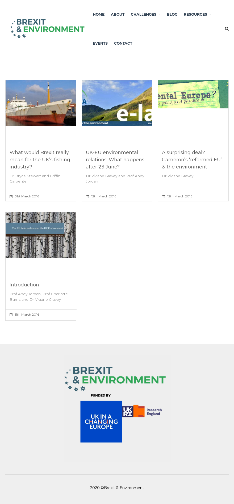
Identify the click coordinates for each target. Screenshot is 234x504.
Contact (123, 43)
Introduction (24, 285)
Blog (172, 14)
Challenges (143, 14)
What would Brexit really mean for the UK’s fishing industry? (40, 160)
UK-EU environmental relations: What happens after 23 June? (115, 160)
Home (99, 14)
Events (100, 43)
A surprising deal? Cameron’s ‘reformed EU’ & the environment (192, 160)
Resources (195, 14)
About (117, 14)
